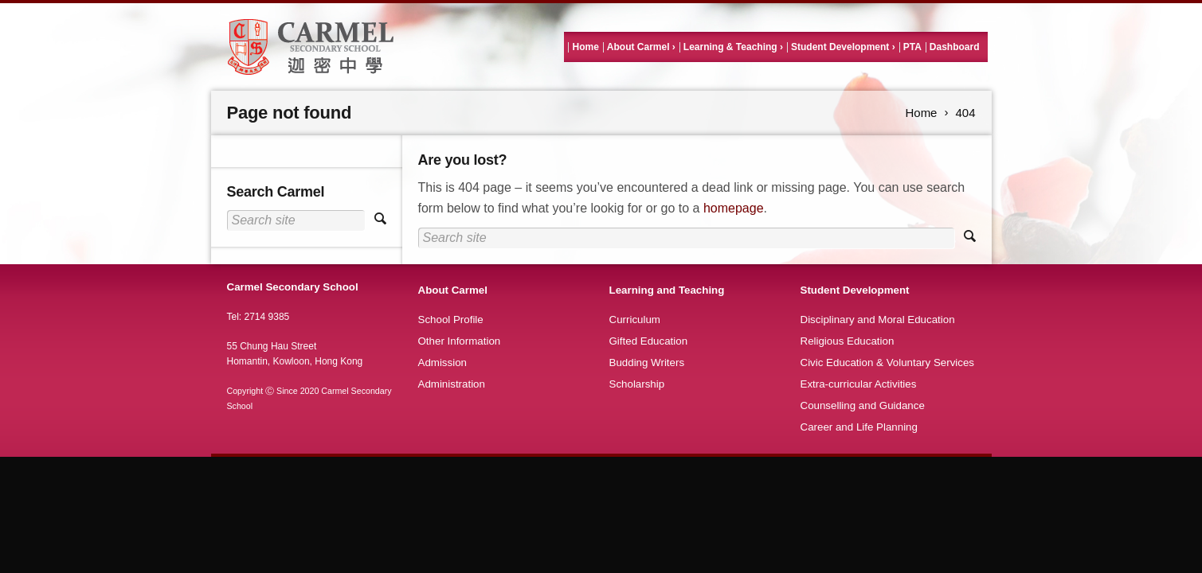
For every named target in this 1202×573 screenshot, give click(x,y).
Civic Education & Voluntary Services (888, 362)
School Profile (451, 319)
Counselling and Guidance (863, 405)
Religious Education (848, 341)
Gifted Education (648, 341)
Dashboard (955, 47)
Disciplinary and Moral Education (878, 319)
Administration (451, 384)
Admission (442, 362)
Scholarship (637, 384)
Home (585, 47)
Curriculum (634, 319)
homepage (733, 208)
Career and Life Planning (859, 427)
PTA (912, 47)
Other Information (459, 341)
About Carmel (638, 47)
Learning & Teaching (730, 47)
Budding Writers (647, 362)
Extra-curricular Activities (859, 384)
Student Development (840, 47)
